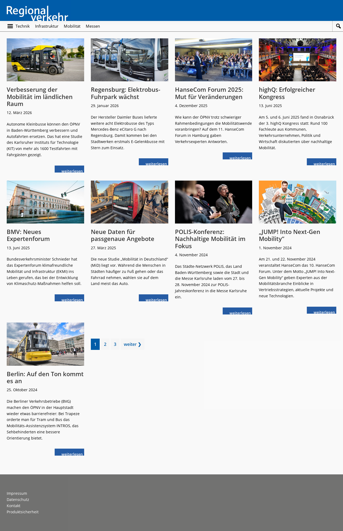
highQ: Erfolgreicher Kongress (287, 92)
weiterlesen (73, 171)
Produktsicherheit (23, 511)
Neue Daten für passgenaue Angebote (122, 235)
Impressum (17, 493)
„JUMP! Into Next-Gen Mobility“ (289, 235)
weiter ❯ (132, 344)
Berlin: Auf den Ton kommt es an (45, 377)
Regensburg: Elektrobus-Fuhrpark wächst (125, 92)
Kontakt (13, 505)
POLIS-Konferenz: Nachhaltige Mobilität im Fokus (210, 239)
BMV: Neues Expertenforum (28, 235)
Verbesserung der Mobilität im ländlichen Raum (40, 96)
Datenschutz (18, 499)
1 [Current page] (97, 345)
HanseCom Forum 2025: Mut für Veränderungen (209, 92)
